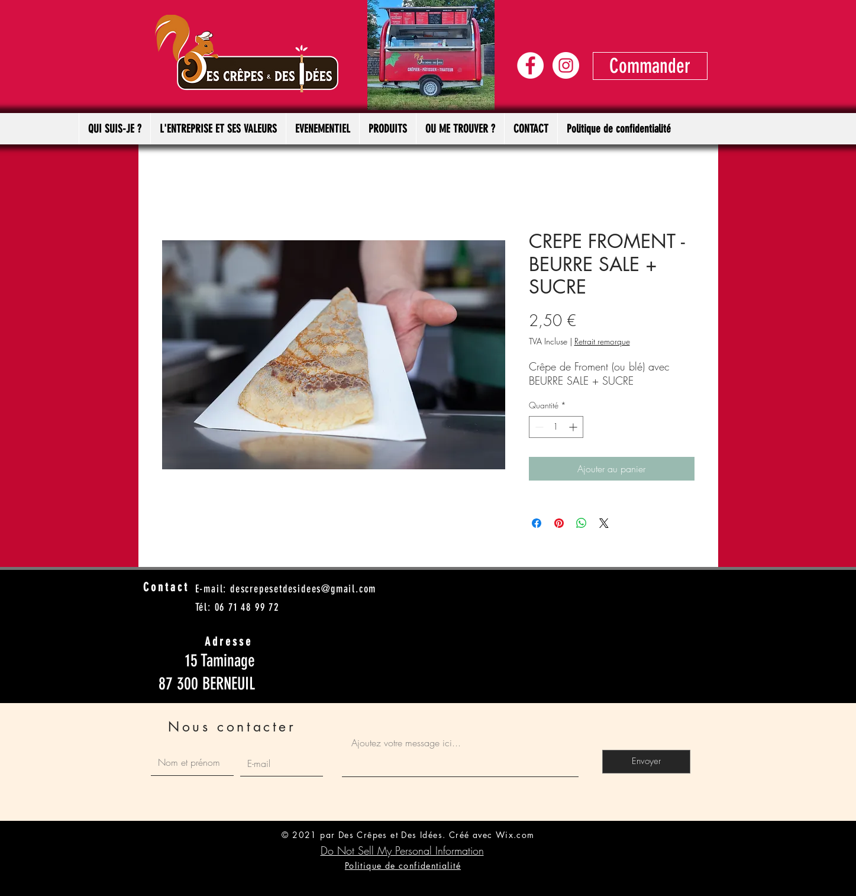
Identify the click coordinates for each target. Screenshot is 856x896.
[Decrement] (538, 427)
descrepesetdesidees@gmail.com (303, 588)
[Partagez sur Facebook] (536, 523)
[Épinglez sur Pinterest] (559, 523)
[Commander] (650, 66)
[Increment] (574, 427)
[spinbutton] (556, 427)
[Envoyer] (646, 761)
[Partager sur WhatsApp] (581, 523)
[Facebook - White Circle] (530, 65)
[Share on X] (604, 523)
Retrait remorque (602, 341)
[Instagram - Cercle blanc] (566, 65)
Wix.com (515, 834)
